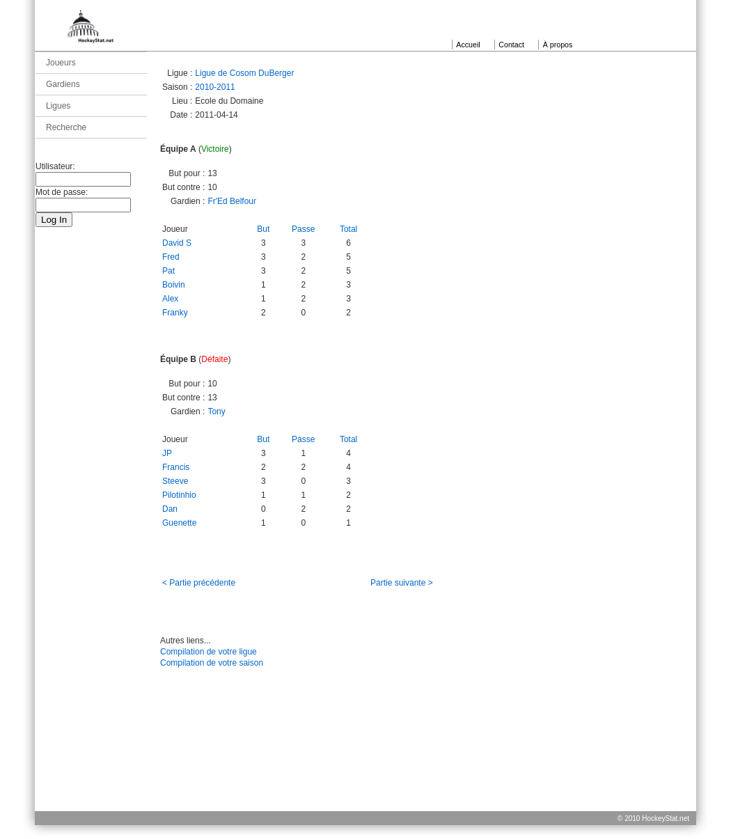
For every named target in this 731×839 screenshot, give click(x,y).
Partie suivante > (401, 583)
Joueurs (61, 63)
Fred (171, 257)
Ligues (58, 106)
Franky (175, 312)
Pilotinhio (179, 495)
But (263, 229)
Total (348, 229)
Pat (168, 271)
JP (167, 453)
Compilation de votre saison (211, 663)
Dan (170, 509)
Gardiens (63, 84)
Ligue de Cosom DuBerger (244, 73)
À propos (558, 44)
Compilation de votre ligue (208, 652)
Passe (303, 229)
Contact (511, 44)
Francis (175, 467)
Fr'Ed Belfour (231, 201)
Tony (216, 411)
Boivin (173, 285)
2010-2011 (215, 87)
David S (176, 243)
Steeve (175, 481)
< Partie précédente (198, 583)
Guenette (179, 523)
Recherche (66, 127)
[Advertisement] (365, 756)
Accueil (468, 44)
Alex (170, 299)
